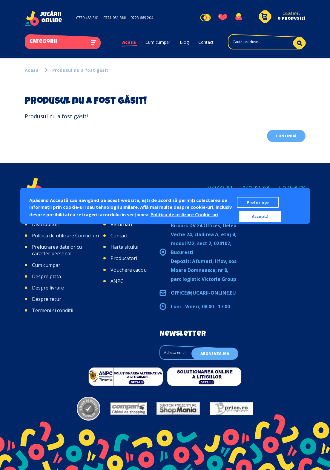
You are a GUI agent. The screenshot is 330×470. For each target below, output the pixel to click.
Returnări (121, 224)
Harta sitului (124, 247)
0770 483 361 (87, 17)
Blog (184, 42)
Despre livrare (48, 287)
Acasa (32, 70)
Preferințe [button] (258, 202)
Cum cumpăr (157, 42)
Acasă (129, 42)
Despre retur (46, 299)
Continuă (286, 135)
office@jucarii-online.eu (203, 293)
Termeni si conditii (52, 310)
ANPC (116, 281)
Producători (123, 258)
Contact (206, 42)
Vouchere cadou (128, 270)
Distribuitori (45, 224)
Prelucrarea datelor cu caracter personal (57, 250)
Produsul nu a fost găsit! (81, 70)
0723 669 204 (142, 17)
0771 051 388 (114, 17)
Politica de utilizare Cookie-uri (65, 235)
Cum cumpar (46, 265)
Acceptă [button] (260, 216)
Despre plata (46, 276)
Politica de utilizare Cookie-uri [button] (184, 214)
